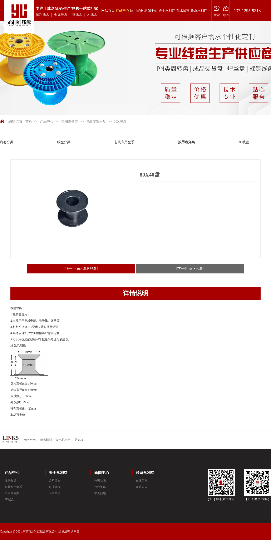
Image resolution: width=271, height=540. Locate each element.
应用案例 (136, 10)
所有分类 (6, 142)
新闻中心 (151, 10)
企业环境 (54, 487)
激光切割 (46, 439)
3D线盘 (243, 142)
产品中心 (122, 15)
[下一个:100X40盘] (190, 269)
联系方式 (141, 487)
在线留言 (182, 10)
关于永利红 (167, 10)
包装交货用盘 (96, 121)
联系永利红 (199, 10)
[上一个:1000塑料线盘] (81, 269)
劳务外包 (30, 439)
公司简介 (54, 480)
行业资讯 (100, 487)
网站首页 (108, 10)
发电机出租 (63, 439)
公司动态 (100, 480)
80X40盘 (120, 121)
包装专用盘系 (124, 142)
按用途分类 (69, 121)
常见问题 (100, 493)
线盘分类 (63, 142)
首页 (28, 121)
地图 (226, 15)
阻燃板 (79, 439)
